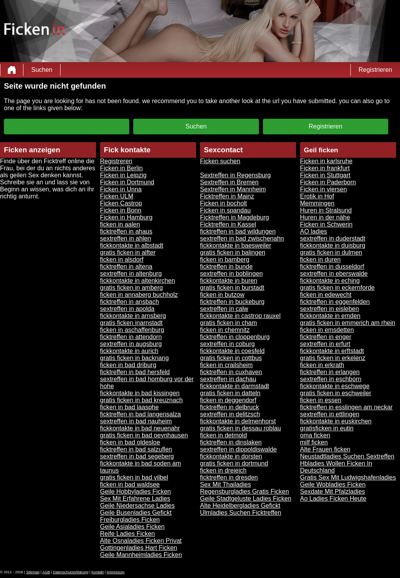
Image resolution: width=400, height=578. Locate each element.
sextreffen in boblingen (231, 273)
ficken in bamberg (224, 259)
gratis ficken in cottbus (231, 358)
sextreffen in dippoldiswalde (238, 449)
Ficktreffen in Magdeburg (234, 217)
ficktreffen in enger (325, 337)
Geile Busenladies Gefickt (135, 512)
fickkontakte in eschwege (335, 386)
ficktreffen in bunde (226, 266)
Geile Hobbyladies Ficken (135, 491)
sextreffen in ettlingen (329, 414)
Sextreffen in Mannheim (233, 189)
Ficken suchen (220, 161)
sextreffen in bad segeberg (137, 456)
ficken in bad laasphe (129, 407)
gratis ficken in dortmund (234, 463)
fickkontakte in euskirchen (335, 421)
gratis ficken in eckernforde (337, 287)
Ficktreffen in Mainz (227, 196)
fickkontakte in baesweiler (235, 245)
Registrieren (375, 69)
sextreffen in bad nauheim (136, 421)
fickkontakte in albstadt (131, 245)
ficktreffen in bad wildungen (238, 231)
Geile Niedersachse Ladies (137, 505)
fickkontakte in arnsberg (133, 315)
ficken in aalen (120, 224)
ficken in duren (320, 259)
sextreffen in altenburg (131, 273)
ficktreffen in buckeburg (232, 301)
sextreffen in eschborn (330, 379)
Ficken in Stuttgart (325, 175)
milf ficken (314, 442)
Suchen (41, 69)
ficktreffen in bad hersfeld (135, 372)
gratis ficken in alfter (127, 252)
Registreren (116, 161)
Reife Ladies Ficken (127, 533)
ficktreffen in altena (126, 266)
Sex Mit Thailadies (225, 484)
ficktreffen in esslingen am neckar (346, 407)
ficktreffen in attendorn (131, 337)
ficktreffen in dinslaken (231, 442)
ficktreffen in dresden (229, 477)
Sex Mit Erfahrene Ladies (135, 498)
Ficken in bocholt (223, 203)
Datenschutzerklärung (71, 572)
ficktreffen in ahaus (126, 231)
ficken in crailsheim (226, 365)
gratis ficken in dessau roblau (240, 428)
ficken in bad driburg (128, 365)
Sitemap (32, 572)
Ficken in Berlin (121, 168)
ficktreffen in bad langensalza (140, 414)
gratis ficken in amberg (131, 287)
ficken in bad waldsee (130, 484)
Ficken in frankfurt (325, 168)
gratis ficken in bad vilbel (134, 477)
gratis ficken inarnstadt (131, 322)
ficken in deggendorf (228, 400)
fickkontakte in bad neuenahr (140, 428)
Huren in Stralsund (326, 210)
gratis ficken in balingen (232, 252)
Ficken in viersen (323, 189)
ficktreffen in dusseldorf (332, 266)
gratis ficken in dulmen (331, 252)
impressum (116, 572)
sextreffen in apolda (127, 308)
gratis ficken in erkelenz (332, 358)
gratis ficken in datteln (230, 393)
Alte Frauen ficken (325, 449)
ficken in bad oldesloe (130, 442)
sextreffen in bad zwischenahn (242, 238)
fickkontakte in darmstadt (234, 386)
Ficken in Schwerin (326, 224)
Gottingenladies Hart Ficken (138, 547)
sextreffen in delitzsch (230, 414)
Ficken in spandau (225, 210)
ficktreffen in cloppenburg (235, 337)
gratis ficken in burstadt (232, 287)
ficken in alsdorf (121, 259)
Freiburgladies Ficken (130, 519)
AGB (46, 572)
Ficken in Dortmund (127, 182)
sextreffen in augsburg (131, 344)
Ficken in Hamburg (126, 217)
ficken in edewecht (326, 294)
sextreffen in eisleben (329, 308)
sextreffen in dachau (228, 379)
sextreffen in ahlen (125, 238)
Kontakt (97, 572)
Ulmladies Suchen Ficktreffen (240, 512)
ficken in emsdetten (327, 329)
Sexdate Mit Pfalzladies (332, 491)
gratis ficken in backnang (134, 358)
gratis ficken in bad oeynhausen (144, 435)
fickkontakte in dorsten (231, 456)
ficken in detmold (223, 435)
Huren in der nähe (325, 217)
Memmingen (317, 203)
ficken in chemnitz (225, 329)
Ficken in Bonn (120, 210)
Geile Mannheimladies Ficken (141, 554)
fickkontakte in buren (228, 280)
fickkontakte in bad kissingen (140, 393)
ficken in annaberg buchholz (139, 294)
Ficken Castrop (121, 203)
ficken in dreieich (223, 470)
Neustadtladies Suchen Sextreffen (347, 456)
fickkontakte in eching (330, 280)
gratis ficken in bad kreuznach (141, 400)
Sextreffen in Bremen (229, 182)
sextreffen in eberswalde (334, 273)
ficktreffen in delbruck (229, 407)
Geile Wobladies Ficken (333, 484)
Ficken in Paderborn (328, 182)
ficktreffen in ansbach (129, 301)
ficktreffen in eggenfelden (335, 301)
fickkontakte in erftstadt (332, 351)
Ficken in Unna (121, 189)
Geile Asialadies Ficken (132, 526)
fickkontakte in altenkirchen (137, 280)
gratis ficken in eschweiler (335, 393)
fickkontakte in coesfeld (232, 351)
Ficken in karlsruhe (326, 161)
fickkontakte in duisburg (332, 245)
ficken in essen (320, 400)
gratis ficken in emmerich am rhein (347, 322)
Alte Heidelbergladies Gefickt (240, 505)
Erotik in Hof (317, 196)
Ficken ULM (116, 196)
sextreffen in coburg (227, 344)
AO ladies (313, 231)
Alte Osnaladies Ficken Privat (141, 540)
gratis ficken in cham (228, 322)
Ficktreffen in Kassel (228, 224)
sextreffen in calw (224, 308)
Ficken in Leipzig (123, 175)
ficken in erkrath (322, 365)
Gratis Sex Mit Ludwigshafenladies (348, 477)
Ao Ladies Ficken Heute (333, 498)
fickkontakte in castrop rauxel (240, 315)
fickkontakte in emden (330, 315)
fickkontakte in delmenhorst (238, 421)
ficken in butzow (222, 294)
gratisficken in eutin (327, 428)
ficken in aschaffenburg (132, 329)
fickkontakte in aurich (129, 351)
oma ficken (315, 435)
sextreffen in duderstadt (332, 238)
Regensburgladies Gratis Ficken (244, 491)
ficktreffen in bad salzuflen (136, 449)
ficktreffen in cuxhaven (231, 372)
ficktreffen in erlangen (330, 372)
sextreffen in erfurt (325, 344)
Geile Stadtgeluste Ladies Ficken (245, 498)
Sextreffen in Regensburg (235, 175)
